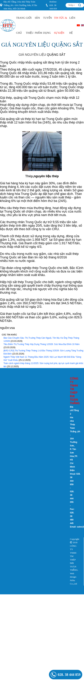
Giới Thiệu (29, 25)
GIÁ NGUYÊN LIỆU (32, 54)
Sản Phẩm (38, 25)
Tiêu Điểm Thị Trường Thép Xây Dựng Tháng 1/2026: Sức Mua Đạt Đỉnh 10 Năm (41, 344)
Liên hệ (72, 25)
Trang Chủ (20, 25)
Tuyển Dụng (47, 25)
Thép (29, 176)
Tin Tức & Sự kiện (60, 25)
